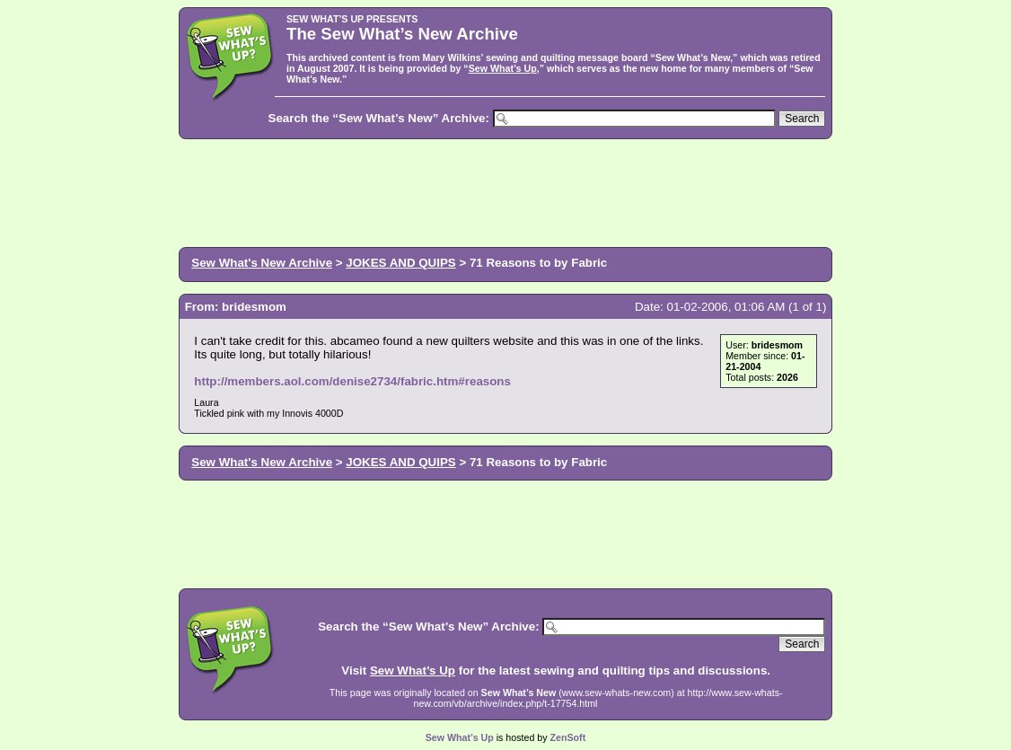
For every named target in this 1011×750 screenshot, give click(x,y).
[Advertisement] (505, 191)
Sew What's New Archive (261, 262)
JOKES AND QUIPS (400, 262)
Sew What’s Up (503, 68)
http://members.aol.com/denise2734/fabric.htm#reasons (352, 381)
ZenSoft (568, 737)
